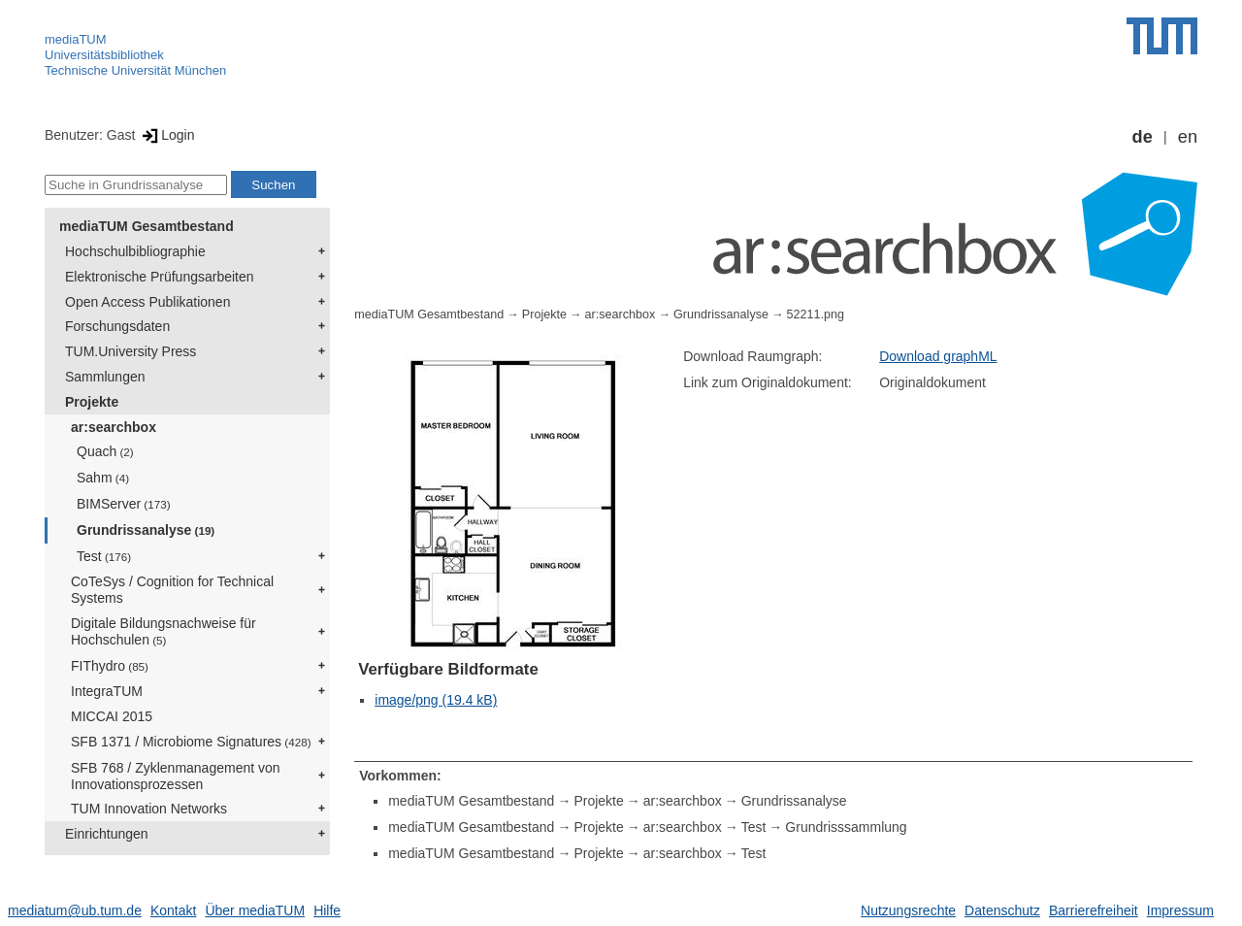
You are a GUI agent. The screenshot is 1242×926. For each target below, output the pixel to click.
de (1142, 137)
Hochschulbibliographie (135, 251)
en (1187, 137)
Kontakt (173, 910)
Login (166, 135)
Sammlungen (105, 376)
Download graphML (938, 356)
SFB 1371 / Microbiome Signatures (191, 741)
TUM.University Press (130, 351)
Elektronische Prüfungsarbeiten (159, 276)
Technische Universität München (135, 70)
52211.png (816, 314)
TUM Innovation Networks (149, 808)
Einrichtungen (106, 834)
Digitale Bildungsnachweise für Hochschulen (163, 631)
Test (104, 556)
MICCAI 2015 (111, 716)
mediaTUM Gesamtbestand (146, 226)
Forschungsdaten (117, 326)
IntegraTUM (107, 691)
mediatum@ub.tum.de (75, 910)
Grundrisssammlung (845, 827)
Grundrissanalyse (145, 530)
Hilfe (327, 910)
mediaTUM (76, 39)
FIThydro (109, 666)
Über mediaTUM (255, 910)
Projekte (91, 402)
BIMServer (124, 504)
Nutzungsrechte (908, 910)
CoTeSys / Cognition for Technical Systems (172, 590)
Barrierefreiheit (1093, 910)
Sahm (103, 477)
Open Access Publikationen (147, 302)
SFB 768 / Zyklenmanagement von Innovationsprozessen (175, 776)
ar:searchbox (113, 427)
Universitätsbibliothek (104, 55)
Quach (105, 451)
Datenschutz (1002, 910)
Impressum (1180, 910)
